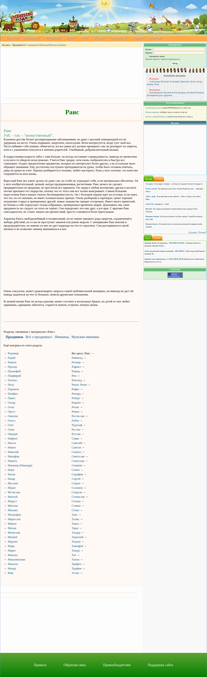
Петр (11, 384)
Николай (13, 452)
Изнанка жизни (152, 216)
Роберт (76, 398)
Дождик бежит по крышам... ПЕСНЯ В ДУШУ (164, 243)
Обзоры (98, 37)
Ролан (75, 407)
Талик (75, 519)
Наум (11, 470)
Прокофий (14, 371)
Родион (76, 402)
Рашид (76, 371)
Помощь (155, 37)
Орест (11, 411)
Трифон (76, 564)
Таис (74, 514)
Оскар (11, 402)
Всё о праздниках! (31, 45)
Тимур (76, 550)
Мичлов (13, 505)
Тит (74, 555)
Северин (77, 465)
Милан (12, 528)
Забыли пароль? (152, 59)
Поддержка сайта (160, 665)
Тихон (75, 559)
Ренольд (77, 380)
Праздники (31, 37)
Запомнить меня (155, 56)
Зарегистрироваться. (170, 59)
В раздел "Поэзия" (197, 232)
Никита (12, 461)
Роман (75, 411)
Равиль (12, 362)
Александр (154, 81)
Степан (76, 501)
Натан (11, 474)
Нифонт (13, 438)
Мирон (12, 523)
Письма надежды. (153, 112)
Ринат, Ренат (79, 384)
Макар (12, 568)
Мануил (13, 555)
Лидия (150, 84)
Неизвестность (152, 224)
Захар (199, 81)
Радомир (13, 353)
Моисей (13, 496)
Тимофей (77, 546)
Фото (83, 37)
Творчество (118, 37)
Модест (12, 501)
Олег (11, 425)
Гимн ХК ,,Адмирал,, (155, 204)
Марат (12, 550)
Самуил (76, 452)
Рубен (75, 420)
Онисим (13, 416)
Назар (11, 478)
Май (10, 573)
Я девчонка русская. (154, 108)
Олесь (11, 420)
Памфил (13, 393)
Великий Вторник (195, 92)
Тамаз (75, 523)
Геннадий (174, 81)
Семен (76, 470)
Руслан (76, 429)
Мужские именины (57, 45)
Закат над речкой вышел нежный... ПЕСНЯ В (164, 251)
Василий (165, 81)
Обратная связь (75, 665)
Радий (11, 357)
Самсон (76, 447)
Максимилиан (16, 559)
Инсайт (149, 209)
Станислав (78, 496)
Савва (75, 438)
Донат (192, 81)
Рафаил (76, 366)
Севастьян (78, 461)
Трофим (77, 568)
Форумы (138, 37)
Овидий (12, 434)
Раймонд (77, 357)
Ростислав (78, 416)
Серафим (77, 474)
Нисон (12, 443)
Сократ (76, 483)
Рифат (75, 389)
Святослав (78, 456)
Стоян (75, 510)
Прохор (12, 366)
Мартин (13, 541)
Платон (12, 380)
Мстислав (14, 492)
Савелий (77, 443)
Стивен (76, 505)
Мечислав (14, 532)
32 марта (149, 184)
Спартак (77, 492)
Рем (74, 375)
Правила (40, 665)
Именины (44, 45)
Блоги (70, 37)
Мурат (12, 487)
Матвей (12, 537)
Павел (11, 398)
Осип (11, 407)
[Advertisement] (71, 72)
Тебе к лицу (151, 196)
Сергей (76, 478)
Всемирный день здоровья (159, 95)
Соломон (77, 487)
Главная (12, 37)
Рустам (76, 434)
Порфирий (14, 375)
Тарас (75, 528)
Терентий (77, 537)
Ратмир (76, 362)
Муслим (13, 483)
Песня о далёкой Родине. (155, 117)
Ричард (76, 393)
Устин (75, 573)
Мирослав (14, 519)
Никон (12, 447)
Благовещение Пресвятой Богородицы (167, 92)
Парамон (13, 389)
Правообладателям (117, 665)
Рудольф (77, 425)
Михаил (13, 510)
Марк (11, 546)
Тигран (76, 541)
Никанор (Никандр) (20, 465)
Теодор (76, 532)
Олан (11, 429)
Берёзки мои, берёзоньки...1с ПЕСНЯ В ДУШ (163, 259)
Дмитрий (184, 81)
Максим (13, 564)
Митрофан (14, 514)
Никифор (13, 456)
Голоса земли (151, 189)
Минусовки (53, 37)
